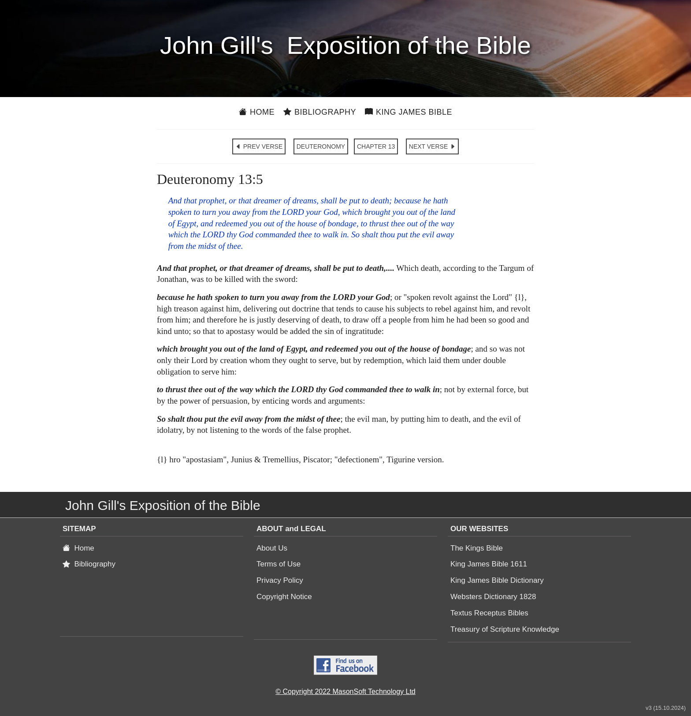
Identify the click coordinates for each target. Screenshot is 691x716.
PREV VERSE (258, 146)
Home (257, 112)
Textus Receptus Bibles (489, 613)
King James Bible (408, 112)
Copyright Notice (284, 596)
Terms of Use (278, 564)
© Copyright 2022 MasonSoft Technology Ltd (345, 691)
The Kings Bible (476, 548)
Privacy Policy (279, 580)
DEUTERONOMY (321, 146)
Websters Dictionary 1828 (493, 596)
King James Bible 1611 (488, 564)
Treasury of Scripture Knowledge (504, 629)
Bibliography (319, 112)
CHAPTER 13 (376, 146)
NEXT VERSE (432, 146)
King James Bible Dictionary (497, 580)
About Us (271, 548)
